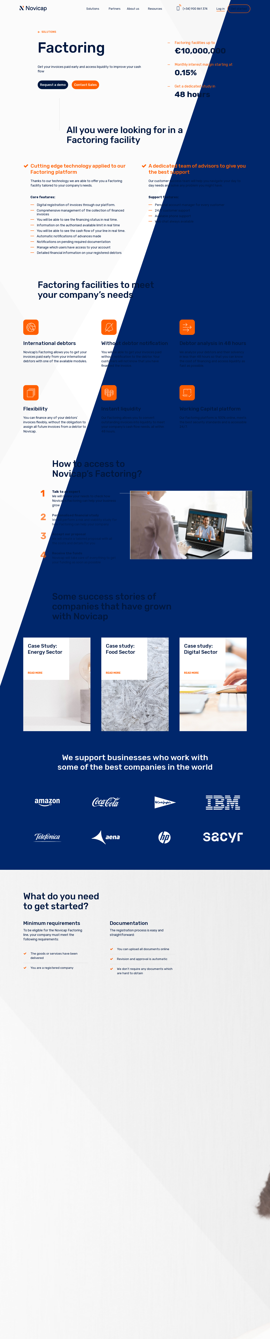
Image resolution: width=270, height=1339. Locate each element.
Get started (239, 8)
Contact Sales (94, 87)
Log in (220, 8)
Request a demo (56, 87)
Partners (114, 8)
